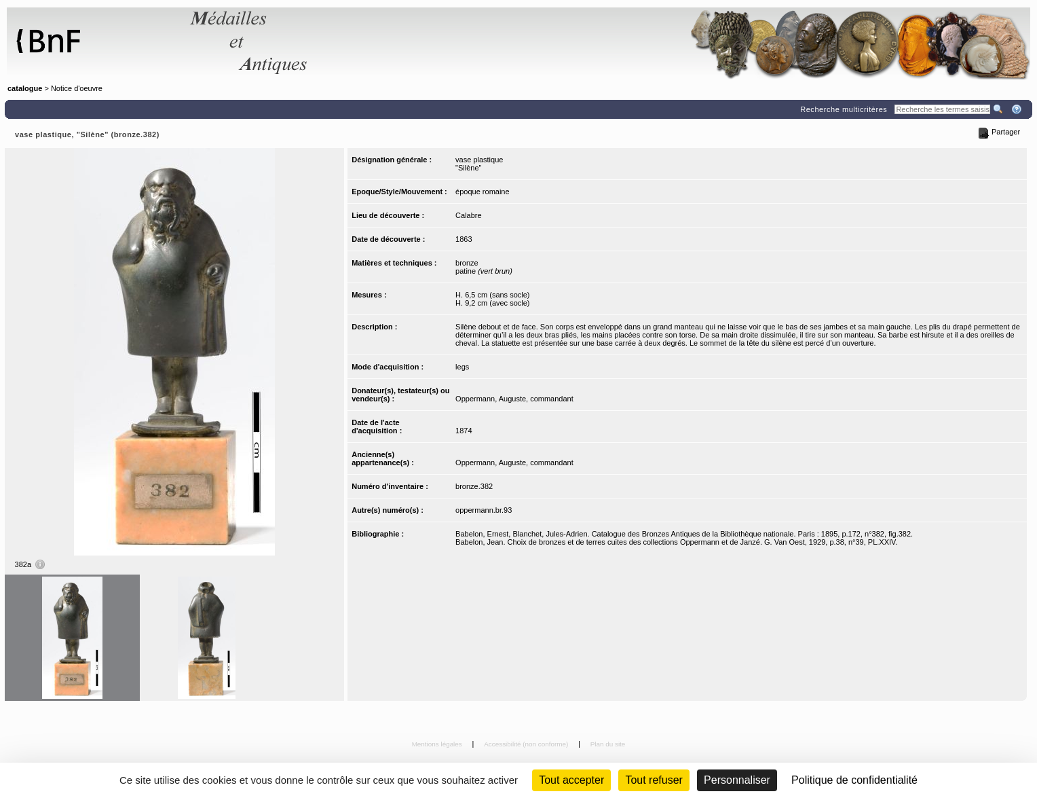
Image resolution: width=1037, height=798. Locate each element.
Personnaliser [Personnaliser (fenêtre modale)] (737, 780)
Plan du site (608, 744)
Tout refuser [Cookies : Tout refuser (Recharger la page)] (653, 780)
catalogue (24, 88)
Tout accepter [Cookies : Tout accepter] (571, 780)
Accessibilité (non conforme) (527, 744)
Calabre (468, 215)
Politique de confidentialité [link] (854, 780)
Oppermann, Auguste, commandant (514, 399)
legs (462, 367)
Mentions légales (438, 744)
